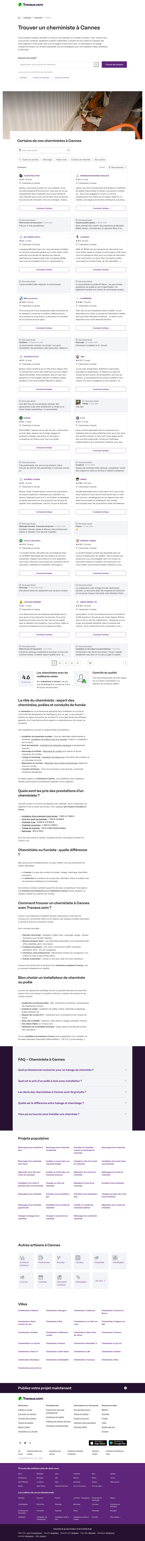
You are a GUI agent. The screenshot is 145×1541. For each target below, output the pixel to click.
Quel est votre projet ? (27, 58)
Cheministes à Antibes (28, 1332)
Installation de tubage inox (53, 757)
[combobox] (59, 64)
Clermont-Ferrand (61, 1486)
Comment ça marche (27, 1414)
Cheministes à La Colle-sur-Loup (86, 1322)
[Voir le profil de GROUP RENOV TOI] (101, 628)
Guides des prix (108, 1427)
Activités (105, 1414)
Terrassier (40, 1511)
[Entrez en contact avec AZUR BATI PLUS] (44, 389)
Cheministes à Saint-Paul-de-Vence (85, 1333)
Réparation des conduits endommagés (61, 763)
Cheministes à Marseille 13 (85, 1343)
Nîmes (20, 1486)
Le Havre (40, 1482)
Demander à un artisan (28, 1431)
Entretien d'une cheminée (113, 1183)
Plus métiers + (115, 1517)
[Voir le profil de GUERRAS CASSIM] (44, 505)
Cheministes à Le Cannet (29, 1343)
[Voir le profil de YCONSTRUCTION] (44, 201)
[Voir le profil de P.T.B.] (101, 444)
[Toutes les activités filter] (29, 159)
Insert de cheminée (62, 78)
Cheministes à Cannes (111, 1332)
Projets (105, 1418)
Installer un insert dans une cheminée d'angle (58, 1162)
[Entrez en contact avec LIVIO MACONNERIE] (44, 634)
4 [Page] (71, 663)
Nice (93, 1474)
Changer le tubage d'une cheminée (28, 1217)
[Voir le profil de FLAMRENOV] (101, 323)
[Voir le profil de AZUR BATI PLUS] (44, 382)
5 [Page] (77, 663)
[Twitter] (30, 1443)
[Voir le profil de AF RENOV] (101, 263)
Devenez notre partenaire (85, 1423)
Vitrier (75, 1511)
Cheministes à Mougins (56, 1310)
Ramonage (26, 831)
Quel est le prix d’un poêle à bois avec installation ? (72, 1081)
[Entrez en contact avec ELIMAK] (44, 447)
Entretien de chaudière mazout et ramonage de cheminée (84, 1150)
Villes (104, 1423)
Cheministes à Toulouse (84, 1360)
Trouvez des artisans (27, 1418)
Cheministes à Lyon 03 (112, 1343)
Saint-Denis (41, 1486)
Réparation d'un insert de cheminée (84, 1173)
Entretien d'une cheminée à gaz (57, 1195)
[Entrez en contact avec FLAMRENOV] (101, 328)
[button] (117, 167)
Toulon (112, 1478)
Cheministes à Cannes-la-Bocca (113, 1311)
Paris (20, 1474)
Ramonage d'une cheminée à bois (30, 1148)
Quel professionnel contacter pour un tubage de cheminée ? (72, 1069)
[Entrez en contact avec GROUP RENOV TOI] (101, 634)
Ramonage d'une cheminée (113, 1147)
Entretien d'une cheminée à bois (85, 1195)
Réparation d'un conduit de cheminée (113, 1206)
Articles (105, 1431)
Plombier (21, 1498)
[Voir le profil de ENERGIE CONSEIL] (101, 566)
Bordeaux (40, 1478)
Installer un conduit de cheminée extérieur (83, 1206)
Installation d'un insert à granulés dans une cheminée (30, 1184)
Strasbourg (22, 1478)
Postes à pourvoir (81, 1418)
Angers (94, 1482)
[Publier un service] (96, 64)
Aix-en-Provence (79, 1486)
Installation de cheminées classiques (55, 745)
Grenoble (76, 1482)
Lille (56, 1478)
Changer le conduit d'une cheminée (57, 1217)
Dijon (57, 1482)
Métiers (105, 1410)
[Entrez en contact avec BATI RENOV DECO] (44, 269)
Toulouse (76, 1474)
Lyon (56, 1474)
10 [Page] (90, 663)
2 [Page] (60, 663)
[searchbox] (59, 64)
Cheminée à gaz (29, 822)
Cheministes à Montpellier (57, 1360)
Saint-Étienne (23, 1482)
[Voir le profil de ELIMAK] (44, 444)
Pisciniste (95, 1511)
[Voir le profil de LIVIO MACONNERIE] (44, 628)
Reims (94, 1478)
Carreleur (95, 1504)
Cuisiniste (21, 1517)
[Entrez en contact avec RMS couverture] (44, 328)
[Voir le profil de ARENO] (101, 505)
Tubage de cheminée (31, 828)
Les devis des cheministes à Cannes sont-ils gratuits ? (72, 1092)
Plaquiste (58, 1504)
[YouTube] (25, 1443)
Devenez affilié (80, 1427)
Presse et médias (81, 1414)
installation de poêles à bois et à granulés (49, 739)
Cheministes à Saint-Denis (57, 1351)
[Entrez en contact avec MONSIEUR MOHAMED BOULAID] (101, 208)
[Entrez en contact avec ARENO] (101, 511)
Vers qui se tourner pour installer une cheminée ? (72, 1114)
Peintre (57, 1498)
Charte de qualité (25, 1423)
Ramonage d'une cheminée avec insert (29, 1162)
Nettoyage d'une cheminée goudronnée (29, 1206)
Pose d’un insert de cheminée (34, 819)
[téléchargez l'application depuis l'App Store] (98, 1443)
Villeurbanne (114, 1482)
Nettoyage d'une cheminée (29, 1194)
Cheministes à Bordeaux (28, 1360)
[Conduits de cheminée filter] (80, 159)
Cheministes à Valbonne (84, 1310)
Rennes (76, 1478)
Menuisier (76, 1504)
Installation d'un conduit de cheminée (58, 1206)
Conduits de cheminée (41, 78)
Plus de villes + (97, 1486)
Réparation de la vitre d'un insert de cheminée (29, 1173)
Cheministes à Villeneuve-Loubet (57, 1333)
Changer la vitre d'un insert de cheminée (85, 1162)
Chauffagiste (23, 1504)
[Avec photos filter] (100, 159)
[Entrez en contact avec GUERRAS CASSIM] (44, 511)
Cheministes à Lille (82, 1351)
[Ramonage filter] (47, 159)
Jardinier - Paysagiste (81, 1498)
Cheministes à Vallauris (28, 1310)
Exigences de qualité (55, 1417)
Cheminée (23, 78)
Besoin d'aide (24, 1427)
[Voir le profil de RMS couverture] (44, 323)
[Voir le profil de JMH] (101, 382)
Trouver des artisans (114, 64)
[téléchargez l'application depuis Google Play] (118, 1443)
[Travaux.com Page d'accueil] (31, 4)
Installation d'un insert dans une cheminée (114, 1162)
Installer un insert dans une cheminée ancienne (58, 1173)
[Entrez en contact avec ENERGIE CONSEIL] (101, 573)
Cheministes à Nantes (111, 1351)
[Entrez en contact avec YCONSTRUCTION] (44, 208)
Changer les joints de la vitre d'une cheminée (114, 1195)
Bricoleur (113, 1511)
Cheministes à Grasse (55, 1343)
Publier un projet (25, 1410)
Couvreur (40, 1498)
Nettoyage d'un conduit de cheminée (85, 1217)
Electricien (40, 1504)
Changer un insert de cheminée (55, 1184)
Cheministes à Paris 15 (28, 1351)
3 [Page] (65, 663)
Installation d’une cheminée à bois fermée (39, 816)
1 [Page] (54, 663)
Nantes (113, 1474)
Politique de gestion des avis (58, 1421)
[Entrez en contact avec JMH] (101, 389)
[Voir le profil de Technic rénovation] (44, 566)
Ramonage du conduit (52, 751)
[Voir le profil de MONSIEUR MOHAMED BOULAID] (101, 201)
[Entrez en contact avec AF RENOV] (101, 269)
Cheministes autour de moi (29, 1368)
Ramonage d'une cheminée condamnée (57, 1148)
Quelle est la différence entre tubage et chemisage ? (72, 1103)
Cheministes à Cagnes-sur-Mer (114, 1322)
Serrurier (95, 1517)
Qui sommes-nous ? (82, 1410)
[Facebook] (20, 1443)
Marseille (40, 1474)
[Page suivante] (125, 663)
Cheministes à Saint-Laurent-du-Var (27, 1322)
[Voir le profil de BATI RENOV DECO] (44, 263)
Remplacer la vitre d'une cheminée (84, 1184)
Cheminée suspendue (31, 825)
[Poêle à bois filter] (61, 159)
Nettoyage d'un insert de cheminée (112, 1173)
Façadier (58, 1511)
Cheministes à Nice (110, 1360)
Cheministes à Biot (54, 1321)
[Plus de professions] (100, 1280)
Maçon (112, 1498)
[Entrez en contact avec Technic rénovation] (44, 573)
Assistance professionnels (57, 1426)
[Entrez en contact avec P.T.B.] (101, 450)
